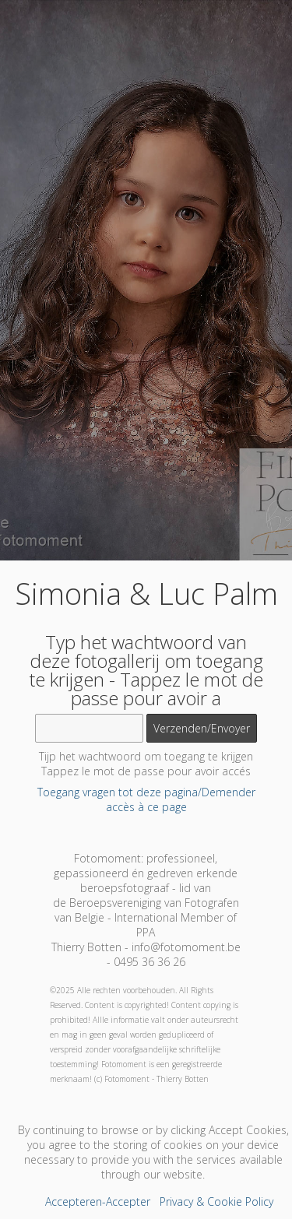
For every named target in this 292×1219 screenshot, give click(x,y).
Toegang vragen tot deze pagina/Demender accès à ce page (146, 799)
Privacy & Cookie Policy (216, 1201)
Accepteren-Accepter (97, 1201)
